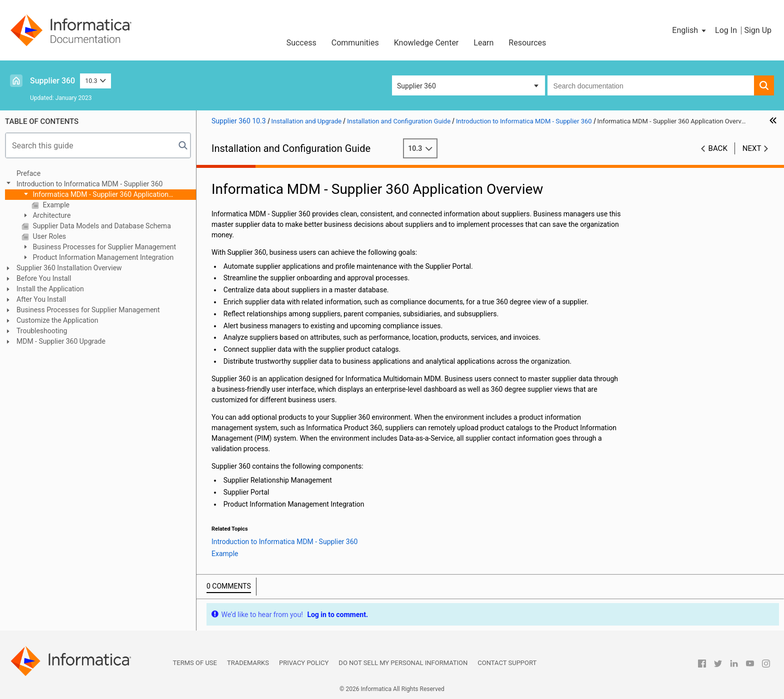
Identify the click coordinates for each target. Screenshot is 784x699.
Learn (484, 42)
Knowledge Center (426, 42)
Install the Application (50, 289)
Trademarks (248, 663)
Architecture (50, 215)
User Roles (48, 236)
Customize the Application (57, 320)
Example (55, 205)
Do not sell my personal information (403, 663)
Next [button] (752, 148)
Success (301, 42)
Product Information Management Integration (102, 257)
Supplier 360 (52, 80)
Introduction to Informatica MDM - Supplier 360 (89, 184)
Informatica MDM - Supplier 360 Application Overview (95, 195)
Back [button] (718, 148)
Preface (28, 173)
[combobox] (651, 85)
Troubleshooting (41, 331)
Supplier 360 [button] (416, 86)
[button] (690, 30)
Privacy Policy (303, 663)
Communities (355, 42)
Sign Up (758, 30)
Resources (527, 42)
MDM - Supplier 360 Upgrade (61, 341)
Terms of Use (195, 663)
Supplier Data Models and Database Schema (101, 226)
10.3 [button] (95, 80)
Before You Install (43, 278)
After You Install (41, 299)
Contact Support (507, 663)
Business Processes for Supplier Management (103, 247)
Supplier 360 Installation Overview (69, 268)
